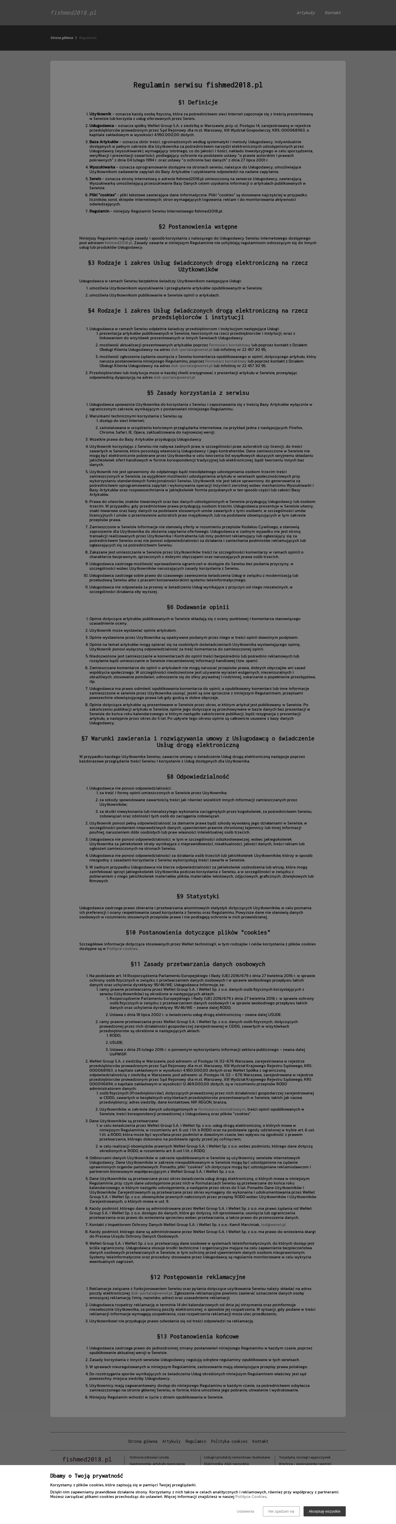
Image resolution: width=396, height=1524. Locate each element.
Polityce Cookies (250, 1496)
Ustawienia (245, 1511)
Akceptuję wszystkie (324, 1511)
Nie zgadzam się (281, 1511)
